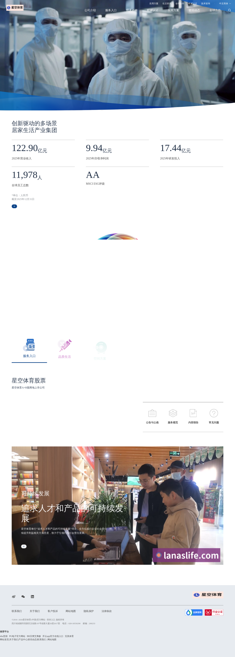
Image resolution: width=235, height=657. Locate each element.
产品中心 (23, 639)
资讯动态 (194, 10)
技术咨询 (205, 3)
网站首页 (4, 639)
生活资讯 (166, 3)
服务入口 (111, 10)
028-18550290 (74, 623)
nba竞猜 (4, 636)
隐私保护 (89, 611)
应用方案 (153, 3)
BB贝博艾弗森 (34, 636)
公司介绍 (90, 10)
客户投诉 (53, 611)
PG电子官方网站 (17, 636)
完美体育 (69, 636)
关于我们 (35, 611)
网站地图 (71, 611)
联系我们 (17, 611)
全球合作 (179, 3)
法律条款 (107, 611)
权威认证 (192, 3)
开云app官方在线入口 (52, 636)
